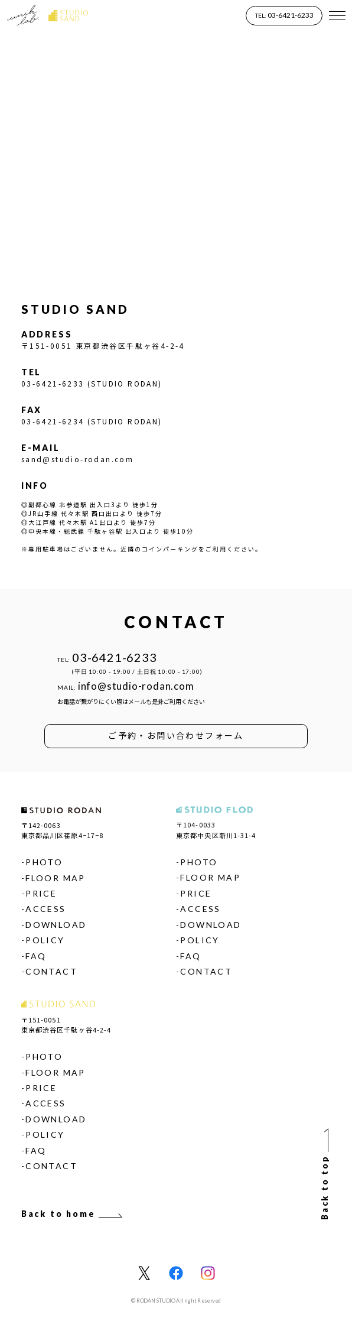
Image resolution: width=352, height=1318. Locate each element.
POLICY (44, 940)
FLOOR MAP (55, 878)
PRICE (41, 893)
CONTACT (51, 971)
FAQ (35, 956)
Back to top (325, 1173)
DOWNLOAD (55, 925)
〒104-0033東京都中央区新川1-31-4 (216, 829)
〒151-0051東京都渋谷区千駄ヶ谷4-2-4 (66, 1024)
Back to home (72, 1214)
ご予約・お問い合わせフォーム (176, 735)
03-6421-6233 (284, 15)
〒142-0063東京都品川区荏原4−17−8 (62, 830)
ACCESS (45, 909)
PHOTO (44, 862)
